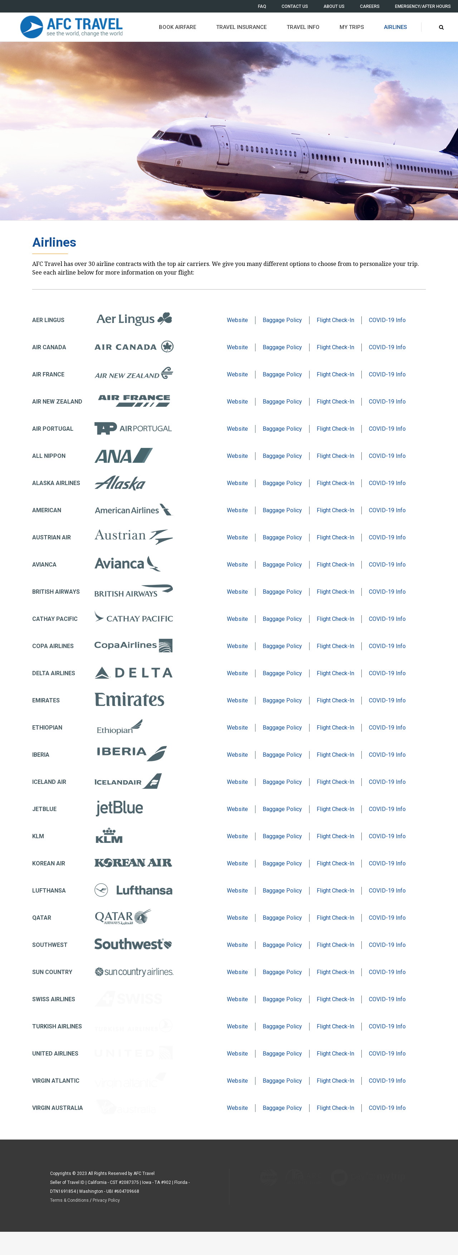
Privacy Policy (106, 1200)
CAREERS (370, 6)
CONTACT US (295, 6)
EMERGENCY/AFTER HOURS (423, 6)
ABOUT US (334, 6)
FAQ (262, 6)
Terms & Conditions (69, 1200)
